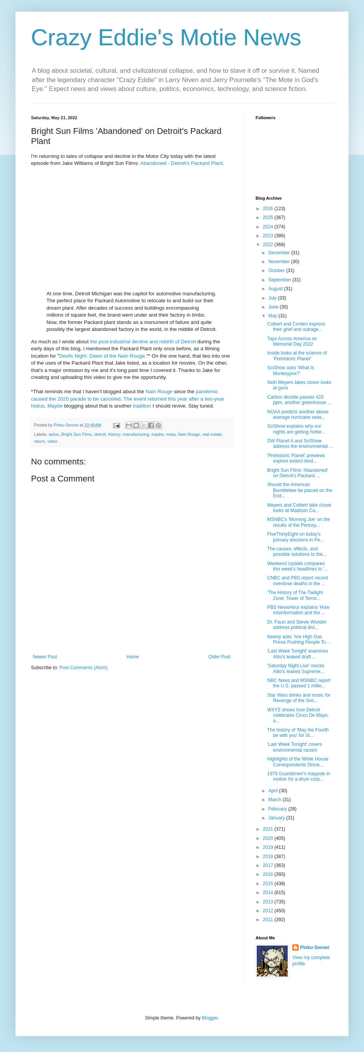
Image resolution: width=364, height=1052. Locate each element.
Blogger (210, 1018)
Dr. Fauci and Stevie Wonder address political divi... (296, 624)
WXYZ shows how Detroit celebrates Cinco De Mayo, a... (298, 715)
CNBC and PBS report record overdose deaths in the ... (297, 580)
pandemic (207, 391)
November (279, 261)
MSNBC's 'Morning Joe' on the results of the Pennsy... (298, 522)
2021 (269, 829)
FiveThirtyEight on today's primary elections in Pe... (295, 536)
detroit (100, 434)
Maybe (55, 406)
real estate (211, 434)
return (39, 441)
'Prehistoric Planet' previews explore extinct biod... (296, 458)
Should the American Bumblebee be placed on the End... (299, 490)
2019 (269, 847)
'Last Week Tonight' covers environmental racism (294, 747)
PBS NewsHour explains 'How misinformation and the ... (298, 610)
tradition (142, 406)
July (273, 298)
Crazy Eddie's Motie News (166, 37)
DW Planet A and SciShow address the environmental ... (300, 443)
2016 (269, 874)
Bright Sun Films (76, 434)
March (275, 799)
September (280, 280)
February (278, 809)
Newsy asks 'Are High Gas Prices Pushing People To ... (299, 639)
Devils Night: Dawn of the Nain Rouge (102, 356)
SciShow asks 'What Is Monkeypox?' (290, 370)
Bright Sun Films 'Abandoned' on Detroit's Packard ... (297, 473)
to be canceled (104, 399)
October (277, 270)
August (276, 288)
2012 (269, 910)
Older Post (219, 657)
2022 (269, 244)
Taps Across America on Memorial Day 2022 (292, 341)
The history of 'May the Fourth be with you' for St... (298, 732)
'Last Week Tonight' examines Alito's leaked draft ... (297, 653)
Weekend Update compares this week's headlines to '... (297, 566)
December (279, 252)
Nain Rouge (159, 391)
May (273, 316)
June (274, 307)
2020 (269, 838)
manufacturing (135, 434)
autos (54, 434)
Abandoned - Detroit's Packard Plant (181, 163)
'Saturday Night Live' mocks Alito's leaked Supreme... (295, 668)
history (114, 434)
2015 (269, 883)
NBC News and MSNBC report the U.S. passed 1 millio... (298, 683)
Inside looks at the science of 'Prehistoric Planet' (297, 355)
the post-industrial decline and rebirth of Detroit (143, 341)
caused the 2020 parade (58, 399)
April (273, 790)
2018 (269, 856)
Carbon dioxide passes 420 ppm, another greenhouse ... (299, 399)
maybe (157, 434)
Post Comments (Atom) (83, 667)
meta (170, 434)
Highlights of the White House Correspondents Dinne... (297, 761)
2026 (269, 208)
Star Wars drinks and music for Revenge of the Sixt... (299, 697)
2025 (269, 217)
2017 (269, 865)
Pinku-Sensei (314, 947)
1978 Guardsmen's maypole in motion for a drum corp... (298, 776)
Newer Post (45, 657)
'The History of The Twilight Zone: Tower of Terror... (295, 595)
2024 (269, 227)
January (277, 818)
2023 (269, 235)
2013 (269, 902)
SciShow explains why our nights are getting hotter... (296, 428)
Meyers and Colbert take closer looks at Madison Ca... (299, 507)
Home (133, 657)
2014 (269, 892)
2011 (269, 919)
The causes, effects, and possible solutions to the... (296, 551)
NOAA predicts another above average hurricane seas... (298, 414)
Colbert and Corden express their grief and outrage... (296, 326)
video (52, 441)
